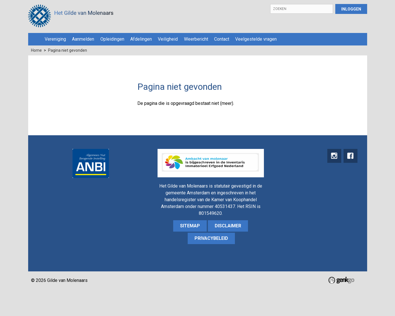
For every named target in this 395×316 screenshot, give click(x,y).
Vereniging (55, 39)
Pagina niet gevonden (67, 50)
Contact (221, 39)
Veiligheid (168, 39)
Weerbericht (196, 39)
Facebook (350, 156)
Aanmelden (83, 39)
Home (35, 39)
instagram (334, 156)
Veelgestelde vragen (256, 39)
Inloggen (351, 9)
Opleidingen (112, 39)
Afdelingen (141, 39)
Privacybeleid (211, 238)
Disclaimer (228, 225)
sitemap (190, 225)
